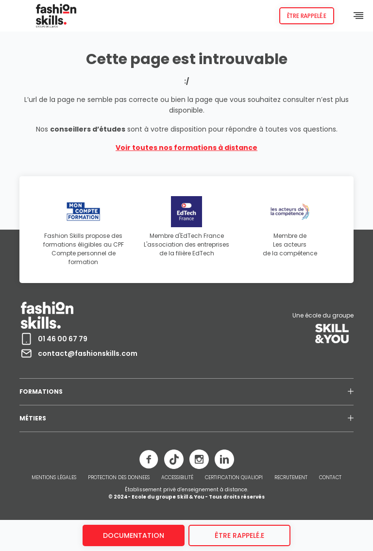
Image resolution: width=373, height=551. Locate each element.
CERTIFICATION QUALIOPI (234, 478)
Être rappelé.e (306, 16)
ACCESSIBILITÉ (177, 478)
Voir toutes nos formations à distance (186, 147)
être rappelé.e (239, 535)
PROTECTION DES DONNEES (119, 478)
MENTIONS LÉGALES (54, 478)
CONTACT (330, 478)
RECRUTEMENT (290, 478)
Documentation (133, 535)
